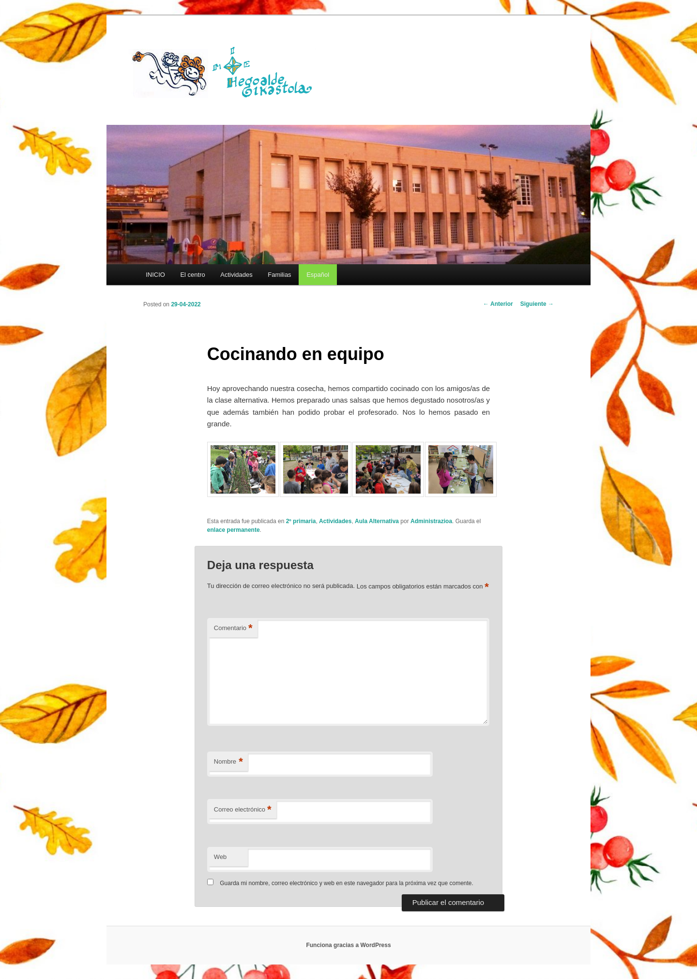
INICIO (155, 274)
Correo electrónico (243, 810)
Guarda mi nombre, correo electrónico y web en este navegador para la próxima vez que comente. (346, 883)
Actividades (236, 274)
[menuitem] (317, 274)
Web (220, 856)
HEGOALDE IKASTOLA (225, 71)
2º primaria (301, 521)
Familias (279, 274)
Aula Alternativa (377, 521)
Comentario (233, 628)
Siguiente (537, 304)
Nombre (228, 762)
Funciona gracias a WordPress (348, 945)
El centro (192, 274)
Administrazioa (431, 521)
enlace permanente (233, 530)
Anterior (498, 304)
